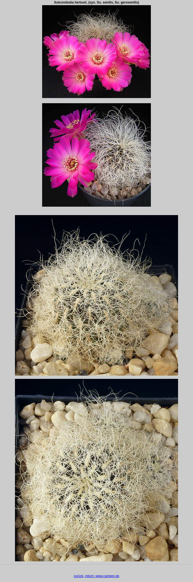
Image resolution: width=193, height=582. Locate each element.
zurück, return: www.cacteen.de (96, 576)
